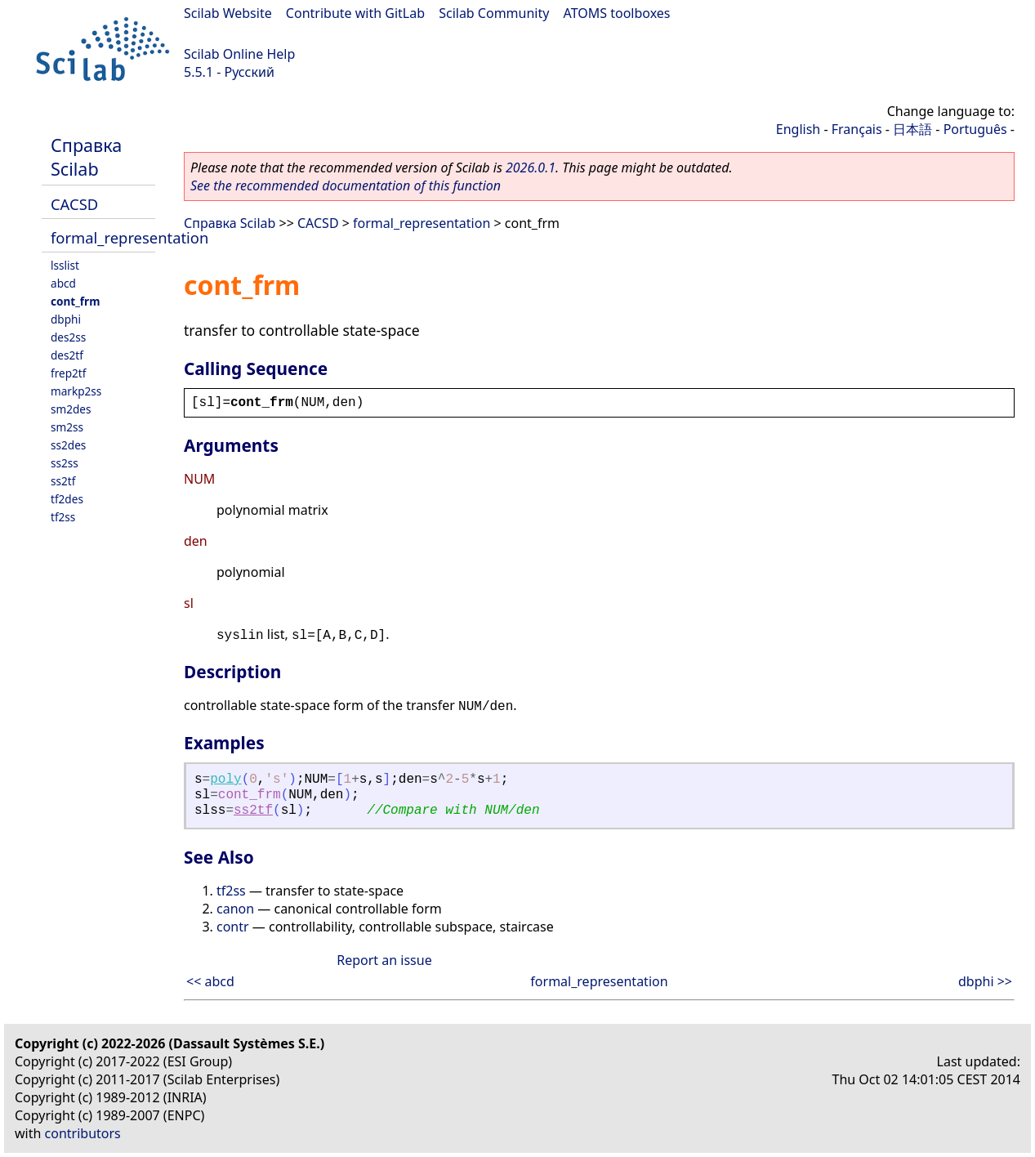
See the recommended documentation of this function (345, 185)
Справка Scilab (86, 157)
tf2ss (63, 517)
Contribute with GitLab (355, 13)
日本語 (912, 129)
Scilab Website (228, 13)
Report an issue (384, 960)
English (798, 129)
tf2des (67, 499)
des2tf (67, 355)
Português (975, 129)
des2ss (68, 337)
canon (235, 909)
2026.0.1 (530, 167)
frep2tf (68, 373)
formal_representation (129, 237)
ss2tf (63, 481)
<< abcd (210, 981)
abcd (63, 283)
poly (225, 779)
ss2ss (64, 463)
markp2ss (76, 391)
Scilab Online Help (239, 54)
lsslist (65, 265)
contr (232, 927)
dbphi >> (985, 981)
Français (857, 129)
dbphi (66, 319)
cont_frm (75, 301)
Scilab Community (494, 13)
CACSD (74, 204)
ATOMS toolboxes (617, 13)
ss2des (68, 445)
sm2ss (67, 427)
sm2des (71, 409)
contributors (83, 1133)
